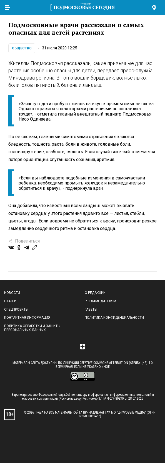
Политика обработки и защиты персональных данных (32, 328)
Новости (12, 293)
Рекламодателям (100, 301)
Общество (22, 48)
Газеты (91, 309)
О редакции (95, 293)
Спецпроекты (16, 309)
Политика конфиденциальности (114, 318)
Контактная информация (27, 318)
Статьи (10, 301)
